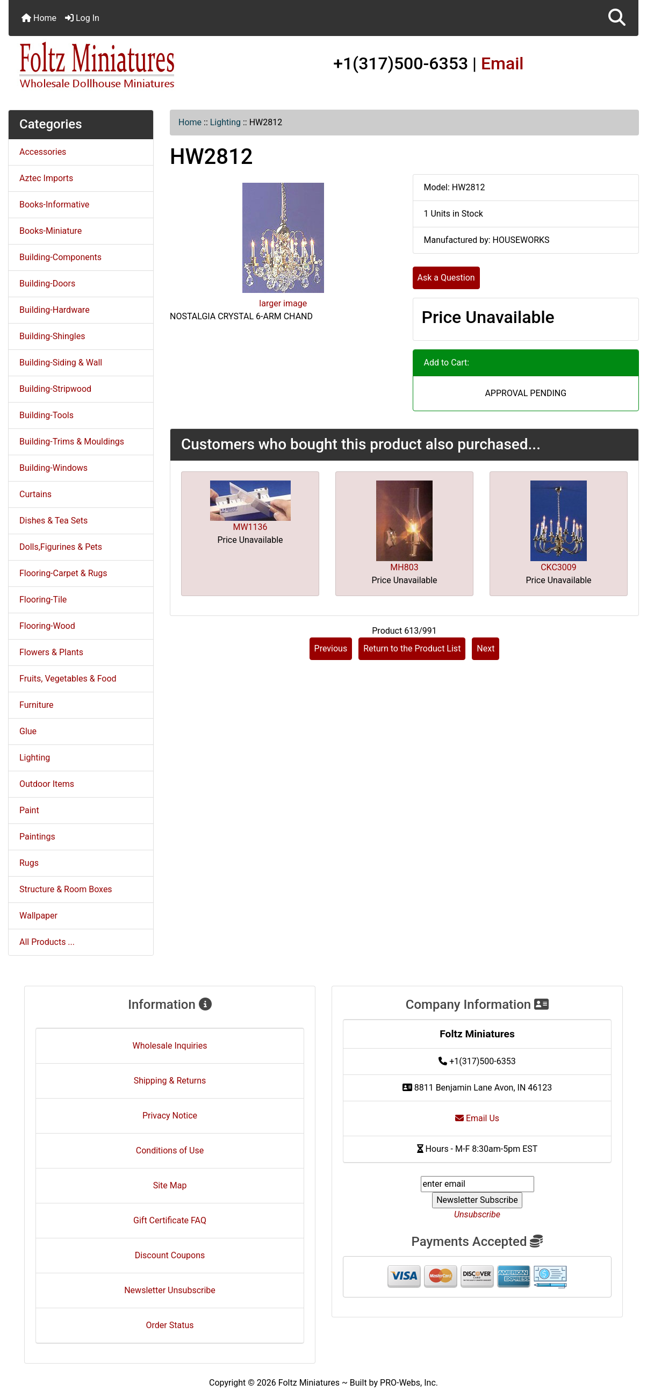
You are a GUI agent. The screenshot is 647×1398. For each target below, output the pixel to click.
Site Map (170, 1185)
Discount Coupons (170, 1255)
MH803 (404, 567)
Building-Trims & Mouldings (71, 441)
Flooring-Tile (43, 599)
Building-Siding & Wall (60, 362)
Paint (29, 810)
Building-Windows (53, 468)
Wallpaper (38, 916)
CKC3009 (559, 567)
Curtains (35, 494)
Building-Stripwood (55, 389)
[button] (617, 18)
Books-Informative (54, 204)
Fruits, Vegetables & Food (68, 678)
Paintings (37, 836)
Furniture (36, 705)
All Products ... (47, 942)
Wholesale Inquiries (170, 1046)
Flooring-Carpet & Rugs (63, 573)
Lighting (225, 122)
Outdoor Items (46, 784)
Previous (331, 648)
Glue (28, 731)
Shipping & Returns (170, 1081)
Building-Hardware (54, 310)
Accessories (42, 152)
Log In (82, 18)
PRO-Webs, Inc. (409, 1383)
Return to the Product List (412, 648)
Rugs (29, 863)
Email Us (477, 1118)
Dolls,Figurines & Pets (60, 547)
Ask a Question (446, 278)
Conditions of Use (170, 1150)
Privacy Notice (169, 1115)
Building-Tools (46, 415)
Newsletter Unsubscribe (169, 1290)
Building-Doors (47, 283)
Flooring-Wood (47, 626)
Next (485, 648)
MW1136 (250, 527)
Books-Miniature (50, 231)
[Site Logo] (114, 65)
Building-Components (60, 257)
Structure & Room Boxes (65, 889)
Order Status (170, 1325)
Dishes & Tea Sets (53, 520)
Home (38, 18)
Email (502, 63)
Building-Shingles (52, 336)
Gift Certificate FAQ (169, 1220)
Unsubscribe (477, 1214)
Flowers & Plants (51, 652)
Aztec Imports (46, 178)
